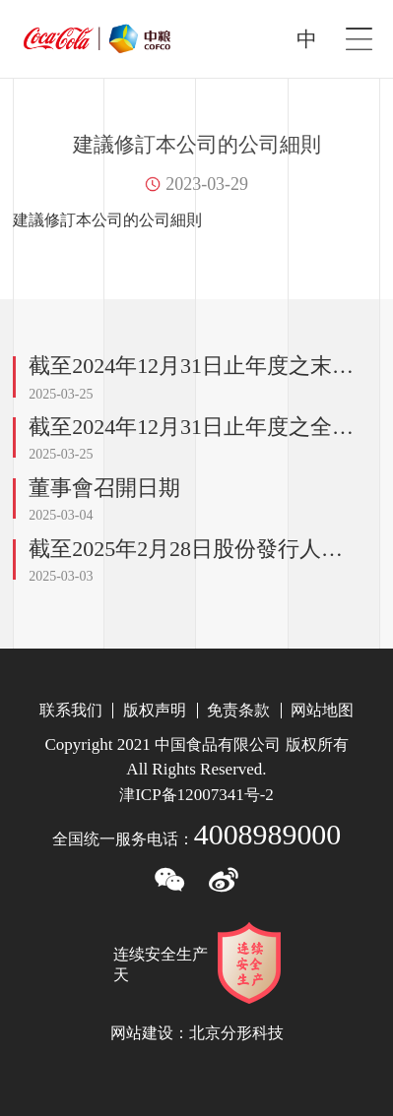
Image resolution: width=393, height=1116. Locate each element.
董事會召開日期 (104, 487)
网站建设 (141, 1032)
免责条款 (238, 710)
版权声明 (154, 710)
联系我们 (70, 710)
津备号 (196, 794)
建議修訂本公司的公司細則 (107, 220)
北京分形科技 (236, 1032)
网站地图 (322, 710)
